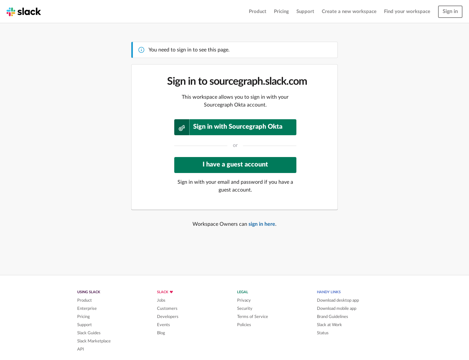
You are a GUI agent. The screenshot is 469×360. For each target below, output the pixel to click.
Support (305, 11)
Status (323, 333)
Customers (167, 308)
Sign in (450, 11)
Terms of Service (252, 316)
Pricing (281, 11)
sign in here (262, 224)
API (80, 349)
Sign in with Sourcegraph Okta (228, 127)
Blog (161, 333)
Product (257, 11)
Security (244, 308)
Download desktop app (338, 300)
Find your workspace (407, 11)
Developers (167, 316)
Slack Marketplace (94, 341)
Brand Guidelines (332, 316)
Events (163, 325)
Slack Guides (89, 333)
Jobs (161, 300)
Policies (244, 325)
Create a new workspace (349, 11)
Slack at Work (329, 325)
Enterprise (87, 308)
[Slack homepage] (24, 11)
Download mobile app (336, 308)
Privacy (244, 300)
